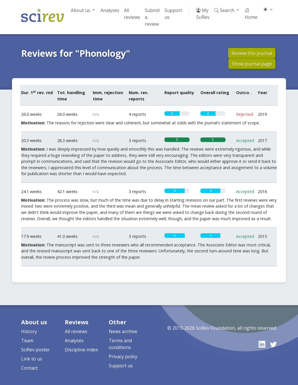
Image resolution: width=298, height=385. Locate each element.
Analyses (109, 10)
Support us (173, 13)
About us (80, 10)
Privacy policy (123, 356)
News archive (123, 331)
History (29, 331)
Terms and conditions (120, 343)
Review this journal (251, 53)
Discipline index (81, 349)
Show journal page (252, 63)
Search (224, 10)
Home (251, 13)
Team (27, 340)
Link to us (31, 359)
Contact (29, 368)
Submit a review (152, 17)
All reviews (132, 13)
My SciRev (203, 13)
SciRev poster (35, 349)
